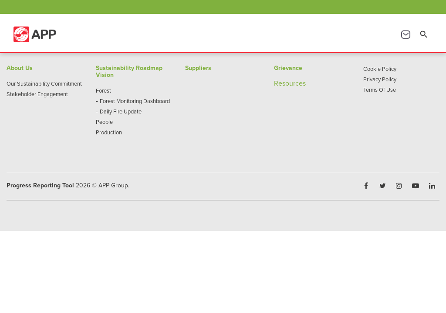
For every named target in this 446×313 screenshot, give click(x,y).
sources (294, 83)
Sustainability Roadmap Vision (129, 71)
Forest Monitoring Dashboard (135, 101)
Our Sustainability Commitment (44, 83)
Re (278, 83)
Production (109, 132)
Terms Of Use (379, 89)
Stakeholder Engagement (37, 94)
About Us (20, 67)
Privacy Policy (379, 79)
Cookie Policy (379, 69)
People (104, 122)
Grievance (288, 67)
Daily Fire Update (121, 111)
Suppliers (198, 67)
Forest (103, 90)
